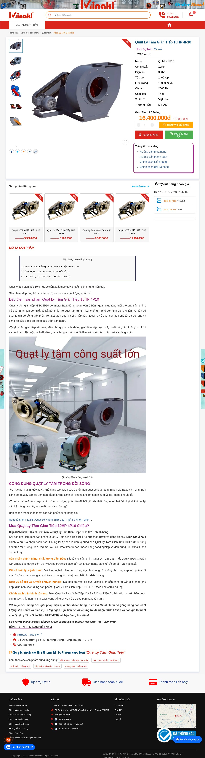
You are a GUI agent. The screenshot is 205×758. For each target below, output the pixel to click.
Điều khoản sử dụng (18, 705)
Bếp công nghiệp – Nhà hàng (106, 660)
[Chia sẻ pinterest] (23, 151)
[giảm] (138, 125)
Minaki (158, 49)
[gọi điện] (162, 15)
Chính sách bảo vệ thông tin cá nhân (25, 738)
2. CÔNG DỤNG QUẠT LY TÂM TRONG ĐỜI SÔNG (45, 271)
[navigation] (27, 25)
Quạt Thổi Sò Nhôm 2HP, (74, 519)
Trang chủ (13, 33)
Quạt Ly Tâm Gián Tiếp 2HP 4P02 (61, 232)
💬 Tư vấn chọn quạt (187, 739)
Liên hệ (118, 719)
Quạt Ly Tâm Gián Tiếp (64, 33)
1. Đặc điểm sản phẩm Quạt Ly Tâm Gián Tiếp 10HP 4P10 (50, 266)
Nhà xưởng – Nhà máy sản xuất (74, 660)
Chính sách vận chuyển (19, 710)
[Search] (49, 15)
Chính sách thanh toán (19, 724)
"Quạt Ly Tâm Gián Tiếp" (105, 652)
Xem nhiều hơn (139, 186)
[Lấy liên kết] (35, 151)
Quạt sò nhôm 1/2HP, (22, 519)
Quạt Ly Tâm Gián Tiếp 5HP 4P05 (132, 232)
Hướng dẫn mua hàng (153, 151)
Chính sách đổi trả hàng (154, 166)
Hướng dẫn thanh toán (153, 156)
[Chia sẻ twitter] (17, 151)
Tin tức (118, 714)
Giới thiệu (119, 710)
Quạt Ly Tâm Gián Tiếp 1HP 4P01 (26, 232)
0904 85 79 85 (170, 201)
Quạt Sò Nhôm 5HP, (47, 519)
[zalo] (19, 747)
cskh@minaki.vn (62, 714)
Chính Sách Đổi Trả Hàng (20, 714)
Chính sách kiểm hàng (153, 161)
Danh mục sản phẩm (30, 33)
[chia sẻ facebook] (11, 151)
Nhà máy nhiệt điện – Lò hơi (47, 666)
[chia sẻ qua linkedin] (29, 151)
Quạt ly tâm (46, 33)
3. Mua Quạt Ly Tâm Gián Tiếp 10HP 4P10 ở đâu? (45, 276)
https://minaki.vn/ (29, 635)
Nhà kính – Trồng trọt (20, 666)
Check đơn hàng (16, 733)
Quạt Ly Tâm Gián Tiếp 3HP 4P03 (97, 232)
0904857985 (173, 17)
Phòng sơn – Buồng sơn (76, 666)
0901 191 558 (170, 209)
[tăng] (152, 125)
